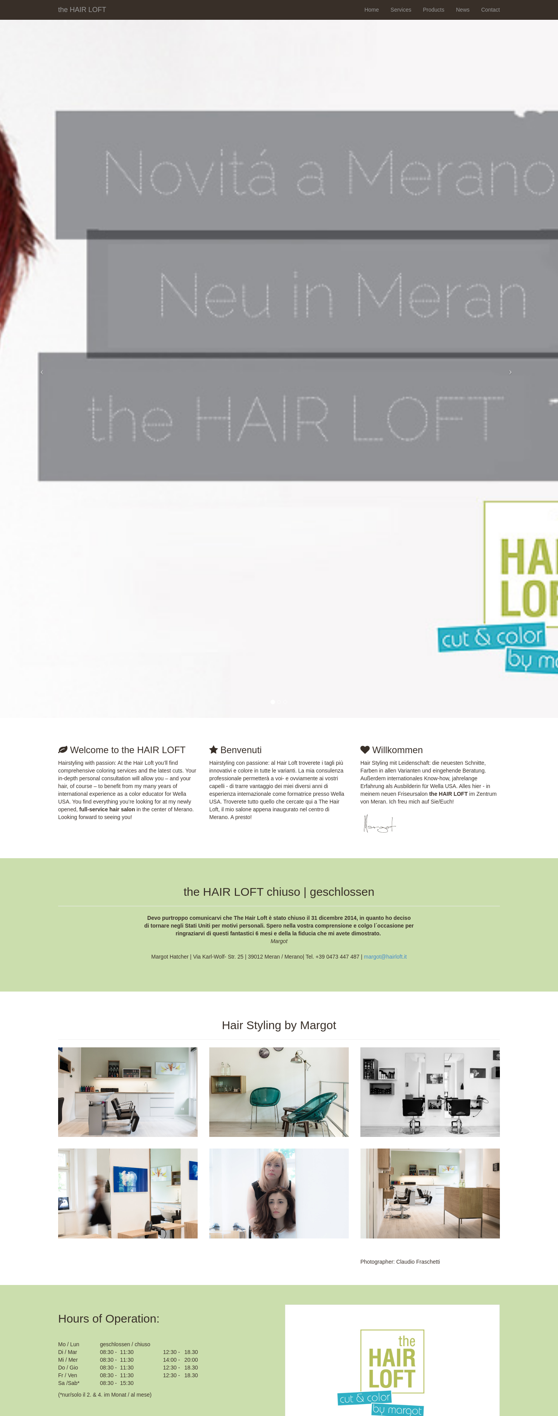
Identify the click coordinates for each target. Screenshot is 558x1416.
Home (371, 10)
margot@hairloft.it (385, 957)
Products (433, 10)
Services (401, 10)
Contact (490, 10)
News (463, 10)
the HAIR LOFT (82, 9)
